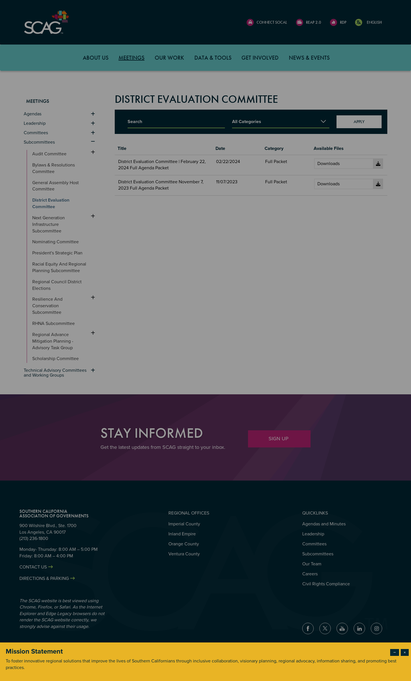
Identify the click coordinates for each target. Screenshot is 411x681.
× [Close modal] (405, 652)
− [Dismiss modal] (394, 652)
